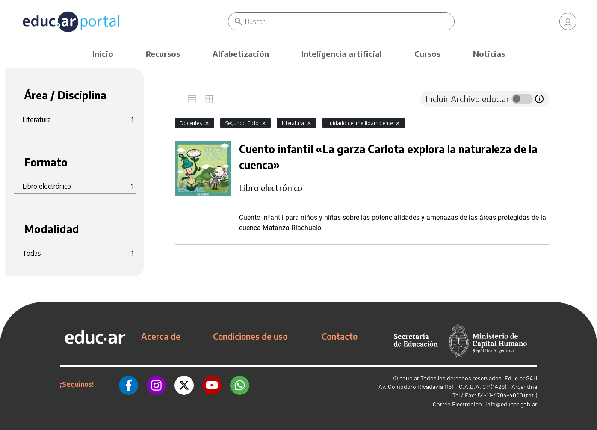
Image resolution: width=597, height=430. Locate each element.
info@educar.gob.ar (511, 404)
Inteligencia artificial (341, 54)
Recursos (163, 54)
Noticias (489, 54)
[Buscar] (349, 21)
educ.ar (409, 378)
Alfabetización (241, 54)
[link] (567, 21)
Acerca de (160, 336)
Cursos (427, 54)
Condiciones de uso (250, 336)
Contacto (340, 336)
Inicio (102, 54)
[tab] (192, 99)
